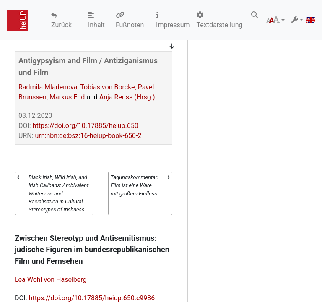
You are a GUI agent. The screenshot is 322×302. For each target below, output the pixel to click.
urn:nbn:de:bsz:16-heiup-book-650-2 (88, 136)
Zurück (61, 25)
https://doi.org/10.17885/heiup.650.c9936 (92, 298)
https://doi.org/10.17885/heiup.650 (85, 126)
